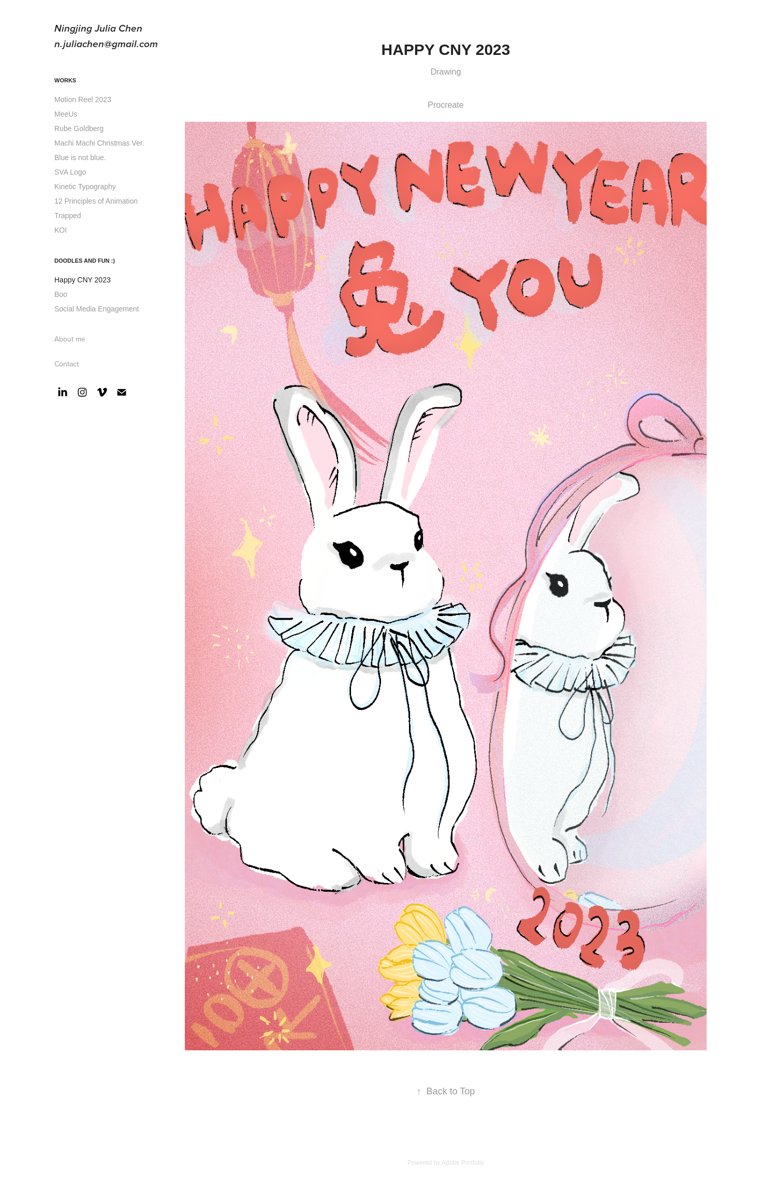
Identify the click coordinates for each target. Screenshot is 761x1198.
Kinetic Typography (85, 186)
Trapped (67, 215)
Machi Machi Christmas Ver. (99, 143)
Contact (66, 364)
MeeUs (65, 114)
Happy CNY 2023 (82, 280)
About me (69, 339)
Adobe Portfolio (463, 1162)
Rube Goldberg (79, 128)
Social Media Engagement (96, 309)
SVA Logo (70, 172)
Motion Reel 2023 (82, 99)
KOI (60, 230)
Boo (60, 294)
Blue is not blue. (80, 157)
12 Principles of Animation (96, 201)
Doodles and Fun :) (84, 261)
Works (65, 80)
